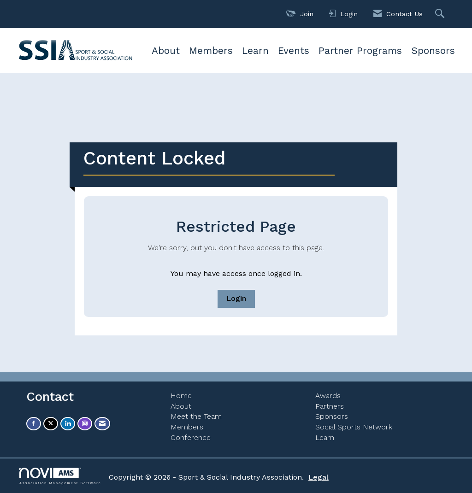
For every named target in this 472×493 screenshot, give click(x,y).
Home (181, 395)
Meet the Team (196, 416)
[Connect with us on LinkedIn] (67, 423)
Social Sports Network (353, 427)
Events (293, 50)
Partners (329, 406)
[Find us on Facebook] (33, 423)
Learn (255, 50)
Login (236, 298)
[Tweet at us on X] (50, 423)
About (166, 50)
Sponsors (433, 50)
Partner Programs (360, 50)
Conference (191, 437)
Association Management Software (60, 476)
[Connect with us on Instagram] (84, 423)
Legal (318, 477)
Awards (328, 395)
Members (211, 50)
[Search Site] (441, 14)
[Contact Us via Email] (102, 423)
